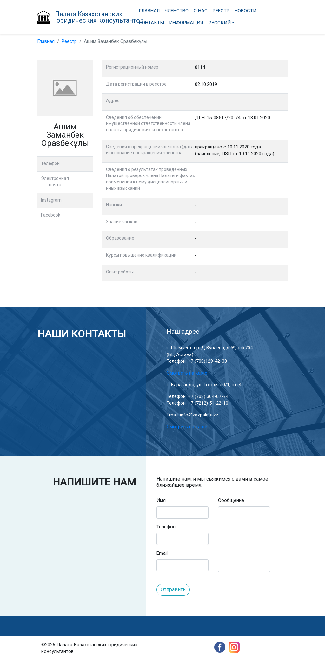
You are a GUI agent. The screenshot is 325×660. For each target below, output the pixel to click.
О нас (201, 11)
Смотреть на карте (187, 373)
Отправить (173, 590)
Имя (161, 500)
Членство (177, 11)
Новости (245, 11)
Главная (149, 11)
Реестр (221, 11)
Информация (186, 22)
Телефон (166, 527)
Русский (220, 23)
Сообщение (231, 500)
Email (162, 553)
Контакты (151, 22)
